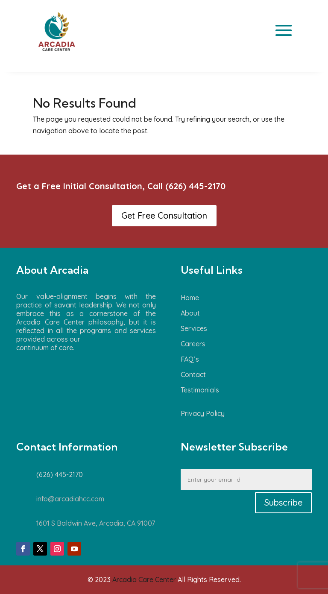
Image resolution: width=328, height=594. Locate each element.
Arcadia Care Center (144, 579)
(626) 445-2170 (195, 186)
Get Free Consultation (164, 215)
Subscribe (283, 502)
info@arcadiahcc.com (70, 499)
